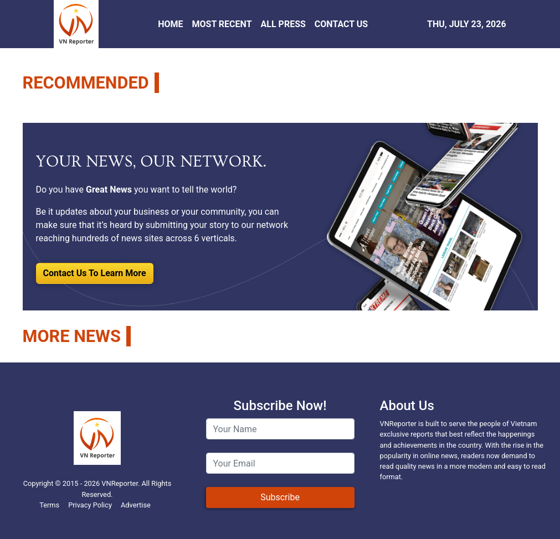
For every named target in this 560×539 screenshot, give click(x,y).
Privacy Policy (90, 505)
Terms (49, 505)
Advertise (136, 505)
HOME (170, 24)
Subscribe (280, 497)
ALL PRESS (283, 24)
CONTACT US (341, 24)
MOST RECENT (221, 24)
